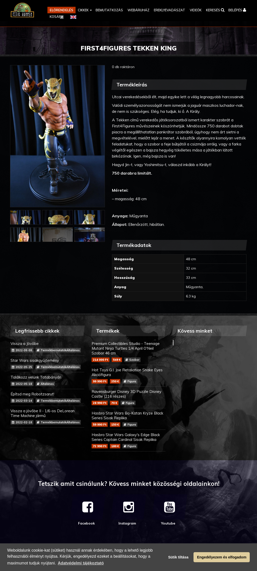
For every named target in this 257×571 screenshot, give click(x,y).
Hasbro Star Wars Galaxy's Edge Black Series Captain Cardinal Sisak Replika (128, 440)
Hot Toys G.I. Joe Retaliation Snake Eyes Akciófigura (128, 376)
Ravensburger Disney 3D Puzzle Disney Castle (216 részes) (128, 397)
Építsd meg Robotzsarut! (47, 397)
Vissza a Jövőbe (47, 346)
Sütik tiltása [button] (178, 557)
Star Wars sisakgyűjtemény (47, 363)
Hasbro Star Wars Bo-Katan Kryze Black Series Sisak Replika (128, 419)
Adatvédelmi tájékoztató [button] (81, 563)
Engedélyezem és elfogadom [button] (221, 557)
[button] (84, 10)
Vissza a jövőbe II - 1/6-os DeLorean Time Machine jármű (47, 416)
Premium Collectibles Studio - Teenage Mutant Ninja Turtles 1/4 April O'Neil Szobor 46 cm (128, 351)
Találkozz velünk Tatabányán (47, 380)
